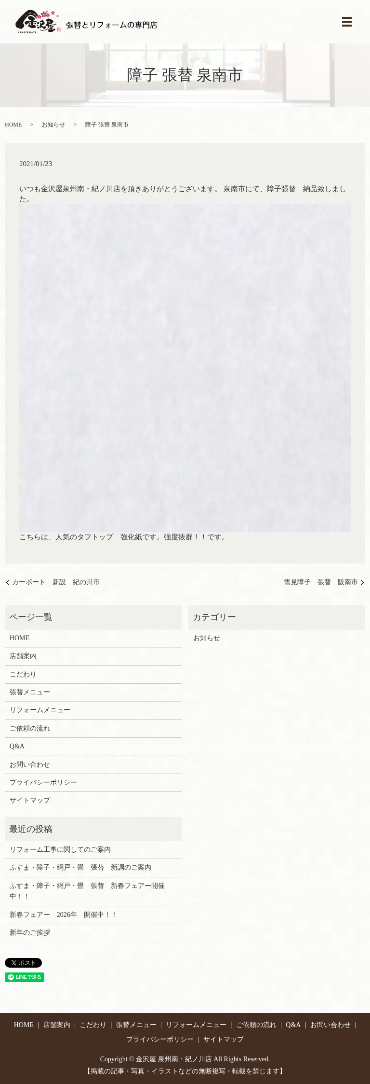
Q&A (17, 746)
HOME (13, 124)
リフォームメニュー (40, 710)
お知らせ (53, 124)
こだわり (23, 674)
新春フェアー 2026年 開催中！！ (64, 914)
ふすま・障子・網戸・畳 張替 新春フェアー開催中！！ (87, 891)
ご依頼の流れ (30, 728)
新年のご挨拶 (30, 932)
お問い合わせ (30, 764)
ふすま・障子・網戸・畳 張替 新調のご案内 (80, 867)
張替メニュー (30, 692)
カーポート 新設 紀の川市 (56, 582)
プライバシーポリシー (43, 782)
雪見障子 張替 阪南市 (321, 582)
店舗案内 (23, 656)
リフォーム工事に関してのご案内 (60, 849)
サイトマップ (30, 800)
